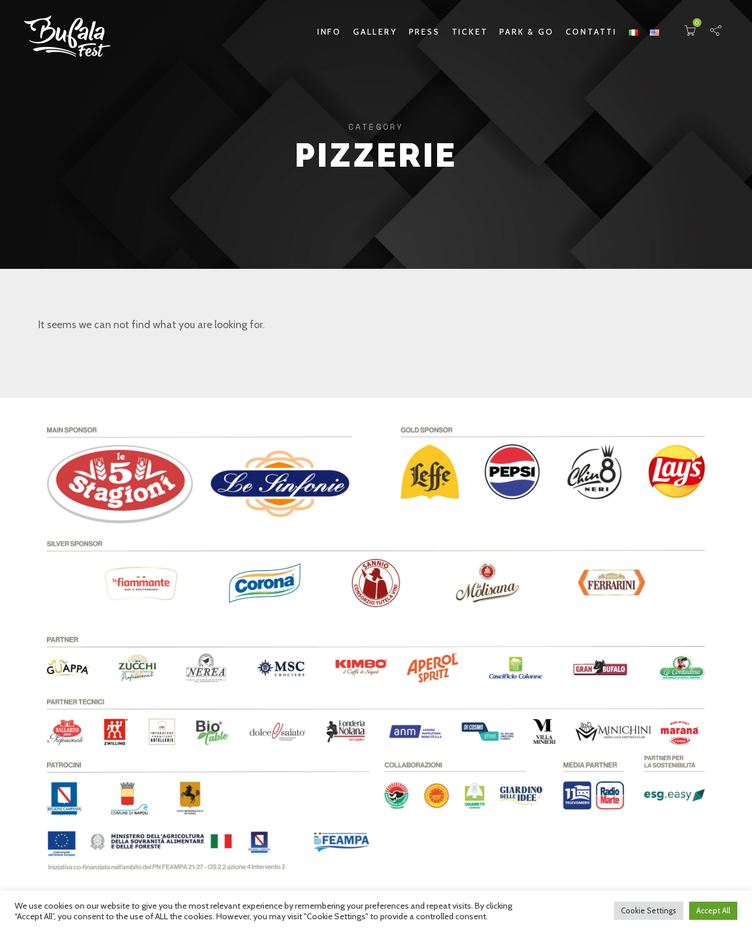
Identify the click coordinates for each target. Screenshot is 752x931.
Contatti (591, 31)
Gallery (375, 31)
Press (424, 31)
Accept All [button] (713, 910)
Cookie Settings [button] (648, 910)
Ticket (470, 31)
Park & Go (526, 31)
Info (329, 31)
